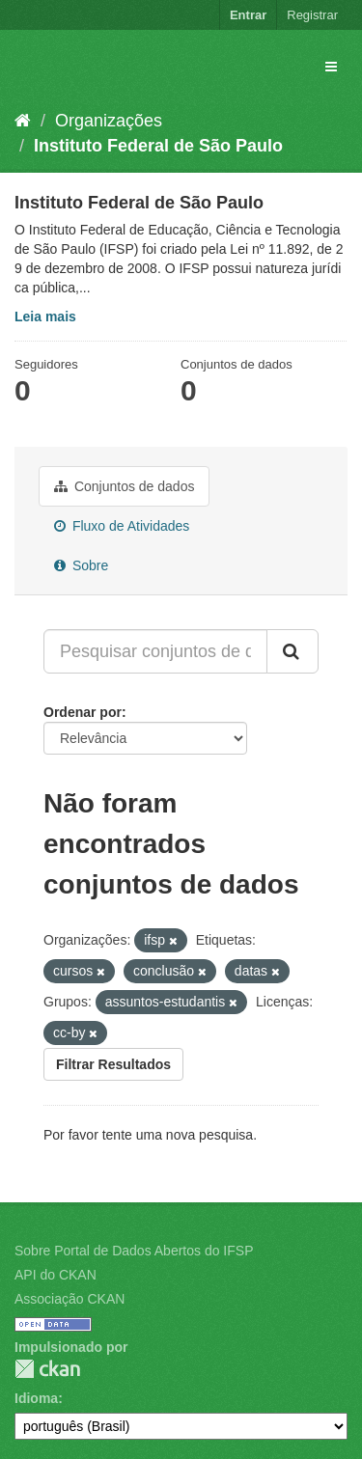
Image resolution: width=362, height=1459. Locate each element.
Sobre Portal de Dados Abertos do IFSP (133, 1250)
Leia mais (45, 316)
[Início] (22, 120)
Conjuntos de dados (124, 486)
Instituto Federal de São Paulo (158, 145)
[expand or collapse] (331, 66)
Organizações (108, 120)
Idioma (36, 1398)
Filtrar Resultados (113, 1064)
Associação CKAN (69, 1299)
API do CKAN (55, 1274)
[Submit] (292, 651)
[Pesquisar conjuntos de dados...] (155, 651)
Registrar (312, 15)
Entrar (248, 15)
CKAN (47, 1369)
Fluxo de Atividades (121, 526)
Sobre (81, 565)
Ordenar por (82, 712)
